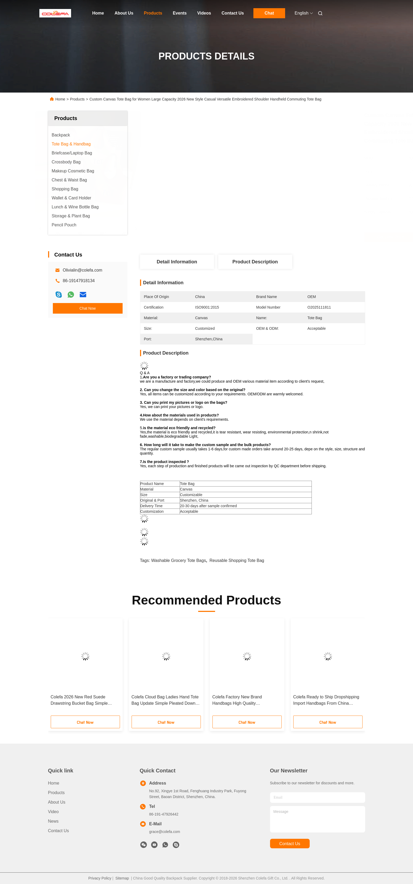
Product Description (255, 261)
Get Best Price (280, 237)
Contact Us (233, 13)
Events (180, 13)
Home (98, 13)
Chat (269, 13)
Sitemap (122, 878)
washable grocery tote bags (178, 560)
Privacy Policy (99, 878)
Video (53, 811)
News (53, 821)
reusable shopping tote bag (237, 560)
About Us (123, 13)
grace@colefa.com (164, 832)
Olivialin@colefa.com (83, 270)
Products (153, 13)
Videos (204, 13)
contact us (289, 843)
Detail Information (177, 261)
